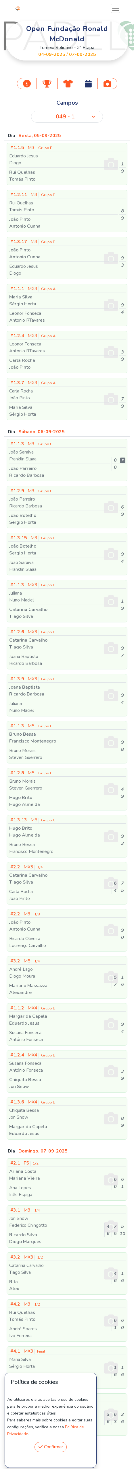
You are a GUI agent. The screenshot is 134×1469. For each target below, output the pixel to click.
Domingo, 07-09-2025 (43, 1151)
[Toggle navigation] (115, 8)
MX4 (33, 1008)
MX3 (33, 289)
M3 (31, 147)
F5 (24, 1163)
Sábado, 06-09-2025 (41, 432)
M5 (31, 726)
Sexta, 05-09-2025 (39, 135)
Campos (67, 103)
